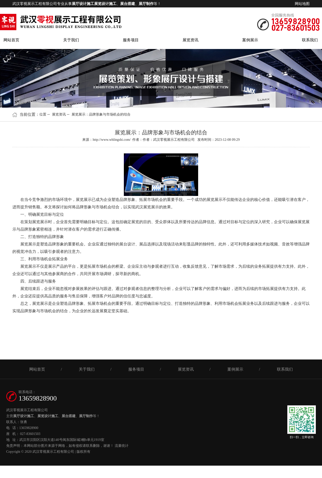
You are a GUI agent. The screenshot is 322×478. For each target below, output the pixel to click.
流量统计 (122, 446)
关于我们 (71, 40)
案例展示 (250, 40)
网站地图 (302, 4)
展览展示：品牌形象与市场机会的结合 (101, 114)
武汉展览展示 (147, 207)
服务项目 (131, 40)
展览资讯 (190, 40)
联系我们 (310, 40)
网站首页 (11, 40)
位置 (42, 114)
